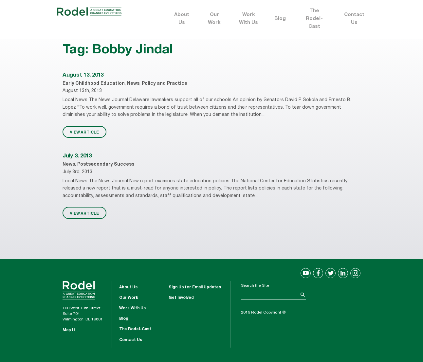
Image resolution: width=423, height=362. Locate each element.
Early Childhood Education (94, 83)
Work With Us (248, 18)
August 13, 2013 (83, 75)
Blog (280, 18)
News (133, 83)
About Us (181, 18)
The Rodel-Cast (314, 19)
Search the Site (255, 286)
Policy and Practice (164, 83)
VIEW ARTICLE (84, 132)
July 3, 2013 (77, 156)
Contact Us (354, 18)
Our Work (214, 18)
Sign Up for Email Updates (195, 287)
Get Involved (181, 298)
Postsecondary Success (105, 164)
